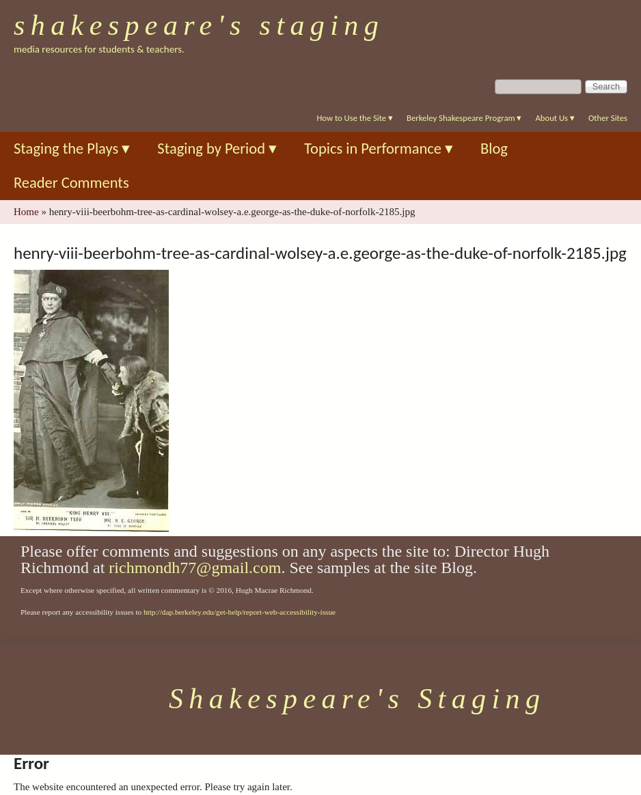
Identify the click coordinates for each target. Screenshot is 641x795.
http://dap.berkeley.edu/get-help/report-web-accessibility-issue (240, 612)
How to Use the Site (354, 118)
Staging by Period (217, 148)
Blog (494, 148)
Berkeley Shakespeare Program (464, 118)
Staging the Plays (72, 148)
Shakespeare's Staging (199, 25)
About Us (554, 118)
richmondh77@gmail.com (195, 567)
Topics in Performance (378, 148)
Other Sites (607, 118)
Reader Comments (71, 182)
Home (26, 211)
